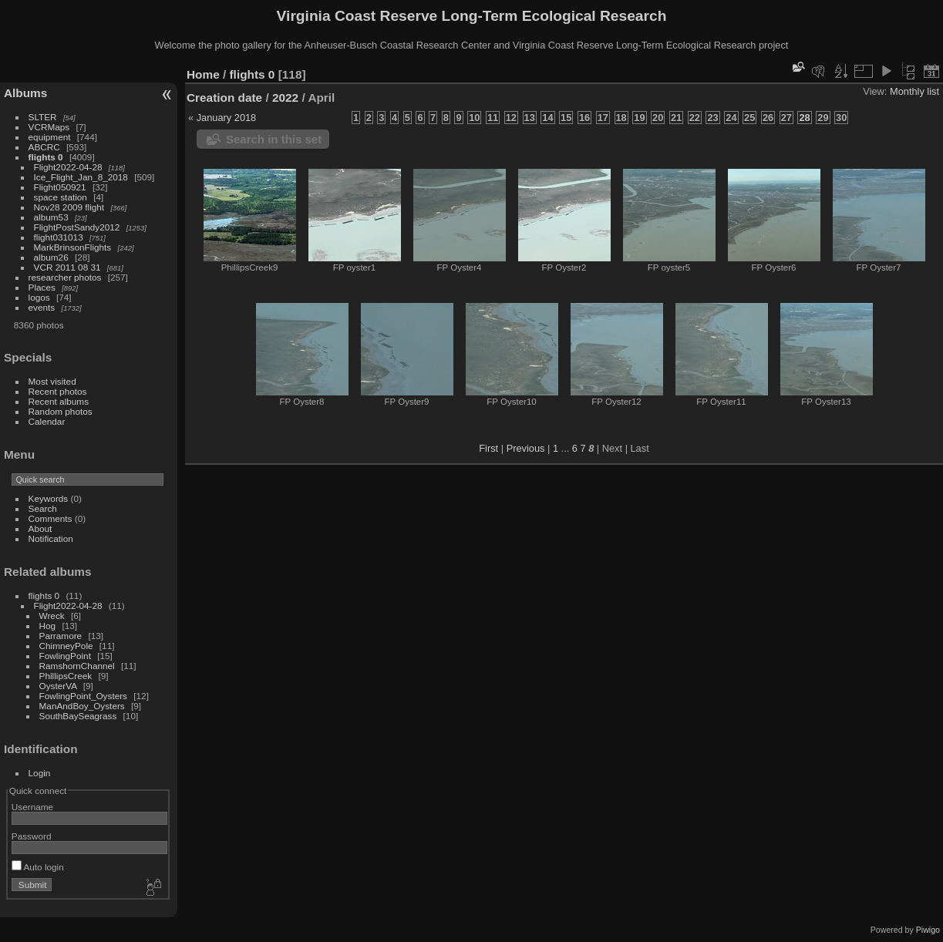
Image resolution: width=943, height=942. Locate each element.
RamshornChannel (77, 666)
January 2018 (227, 117)
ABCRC (44, 147)
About (40, 528)
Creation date (224, 97)
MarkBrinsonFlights (73, 247)
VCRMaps (49, 127)
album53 (51, 217)
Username (32, 807)
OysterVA (58, 686)
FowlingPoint (65, 656)
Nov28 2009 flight (69, 207)
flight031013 (58, 237)
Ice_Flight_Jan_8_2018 (81, 177)
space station (60, 197)
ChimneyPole (66, 646)
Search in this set (274, 139)
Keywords (49, 498)
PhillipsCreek (66, 676)
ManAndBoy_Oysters (82, 706)
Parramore (61, 636)
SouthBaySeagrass (78, 716)
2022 (285, 97)
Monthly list (914, 91)
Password (32, 836)
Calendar (47, 421)
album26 (51, 257)
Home (203, 74)
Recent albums (59, 401)
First (488, 448)
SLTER (43, 117)
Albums (25, 92)
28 (804, 117)
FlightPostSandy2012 (77, 227)
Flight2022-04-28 (68, 167)
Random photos (61, 411)
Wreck (52, 616)
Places (42, 287)
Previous (526, 448)
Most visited (52, 381)
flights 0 (46, 157)
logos (39, 297)
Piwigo (928, 929)
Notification (51, 538)
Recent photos (58, 391)
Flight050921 (60, 187)
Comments (50, 518)
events (42, 307)
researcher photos (65, 277)
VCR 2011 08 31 (67, 267)
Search (43, 508)
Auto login (38, 867)
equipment (50, 137)
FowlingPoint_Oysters (83, 696)
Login (40, 773)
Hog (47, 626)
